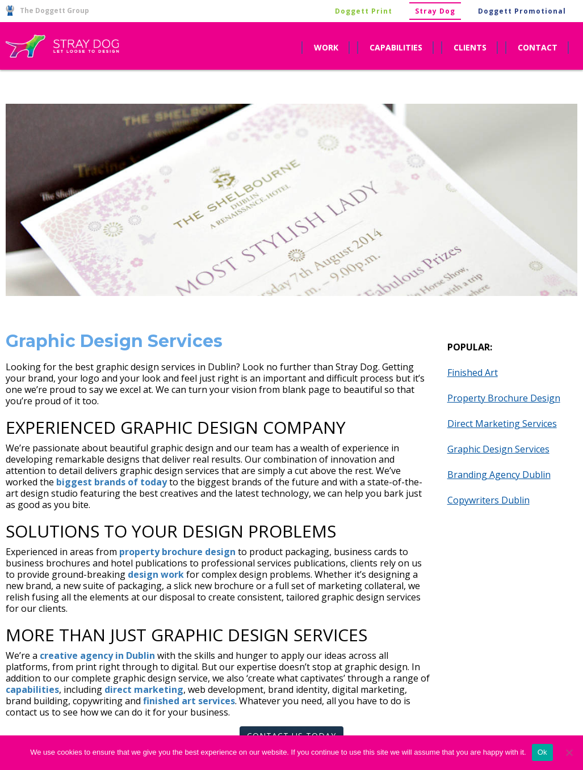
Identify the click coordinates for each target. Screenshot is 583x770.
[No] (568, 752)
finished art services (189, 701)
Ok (542, 752)
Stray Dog (435, 11)
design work (156, 574)
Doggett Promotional (522, 11)
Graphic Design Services (498, 449)
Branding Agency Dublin (499, 474)
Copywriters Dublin (488, 500)
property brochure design (177, 551)
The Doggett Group (47, 10)
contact (537, 47)
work (326, 47)
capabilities (396, 47)
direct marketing (143, 689)
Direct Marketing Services (502, 423)
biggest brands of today (111, 482)
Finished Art (472, 372)
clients (470, 47)
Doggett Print (363, 11)
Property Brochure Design (503, 398)
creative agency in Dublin (97, 655)
